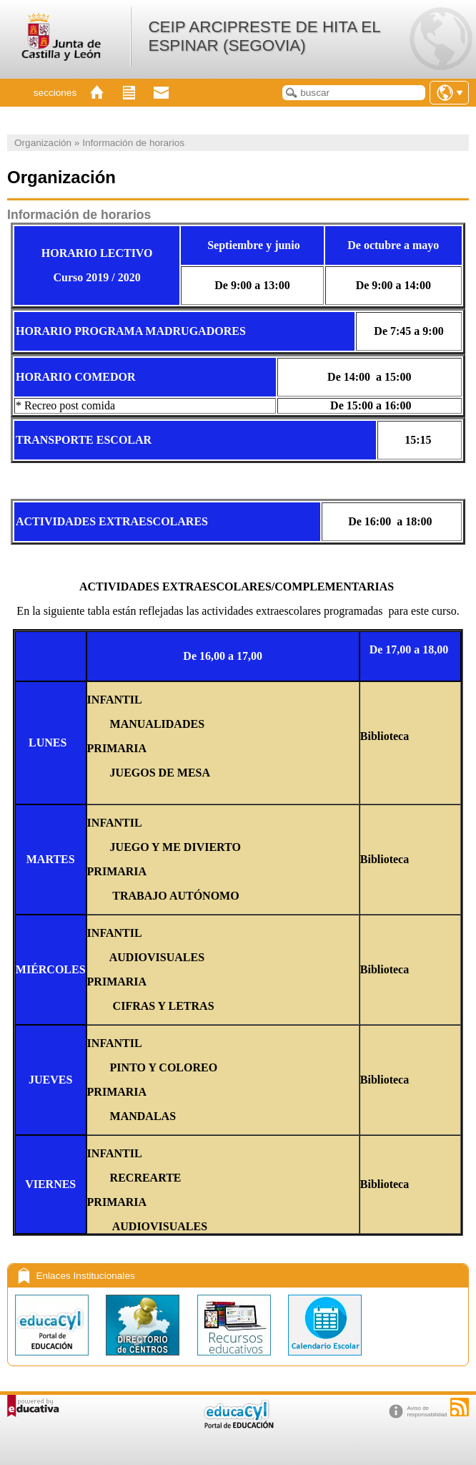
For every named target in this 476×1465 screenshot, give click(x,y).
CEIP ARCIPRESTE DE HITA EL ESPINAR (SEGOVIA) (264, 36)
